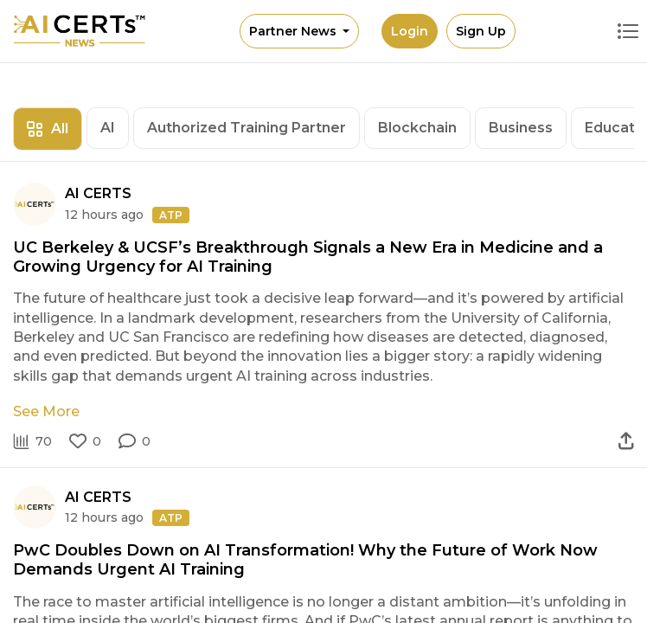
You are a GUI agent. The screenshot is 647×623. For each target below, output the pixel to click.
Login (409, 31)
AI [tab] (107, 127)
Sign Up (481, 31)
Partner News (294, 31)
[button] (135, 441)
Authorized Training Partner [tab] (246, 127)
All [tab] (47, 128)
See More (46, 411)
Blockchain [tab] (417, 127)
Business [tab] (521, 127)
